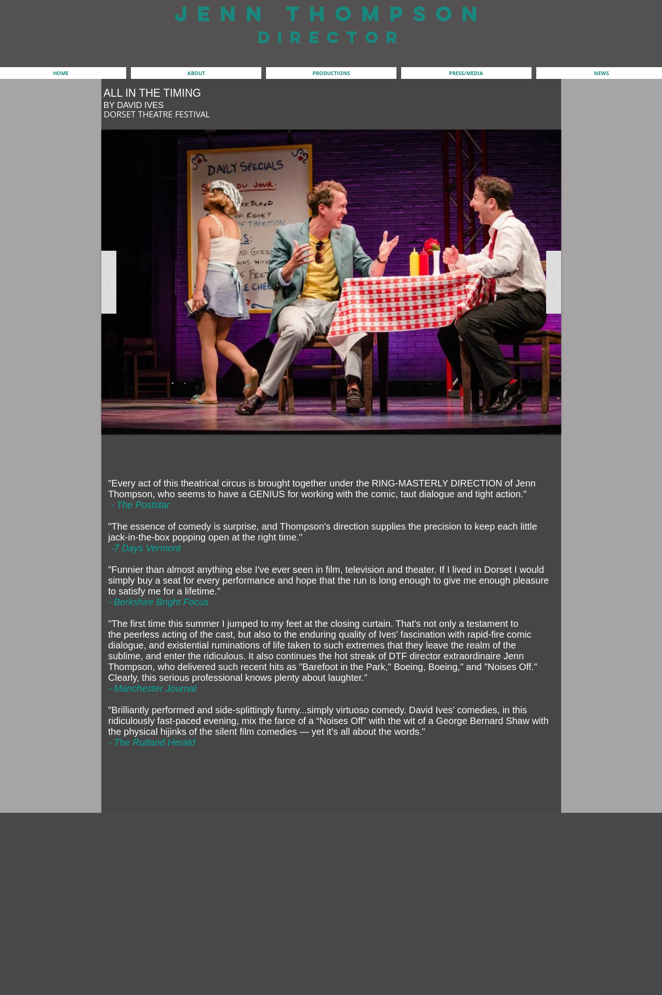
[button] (196, 73)
